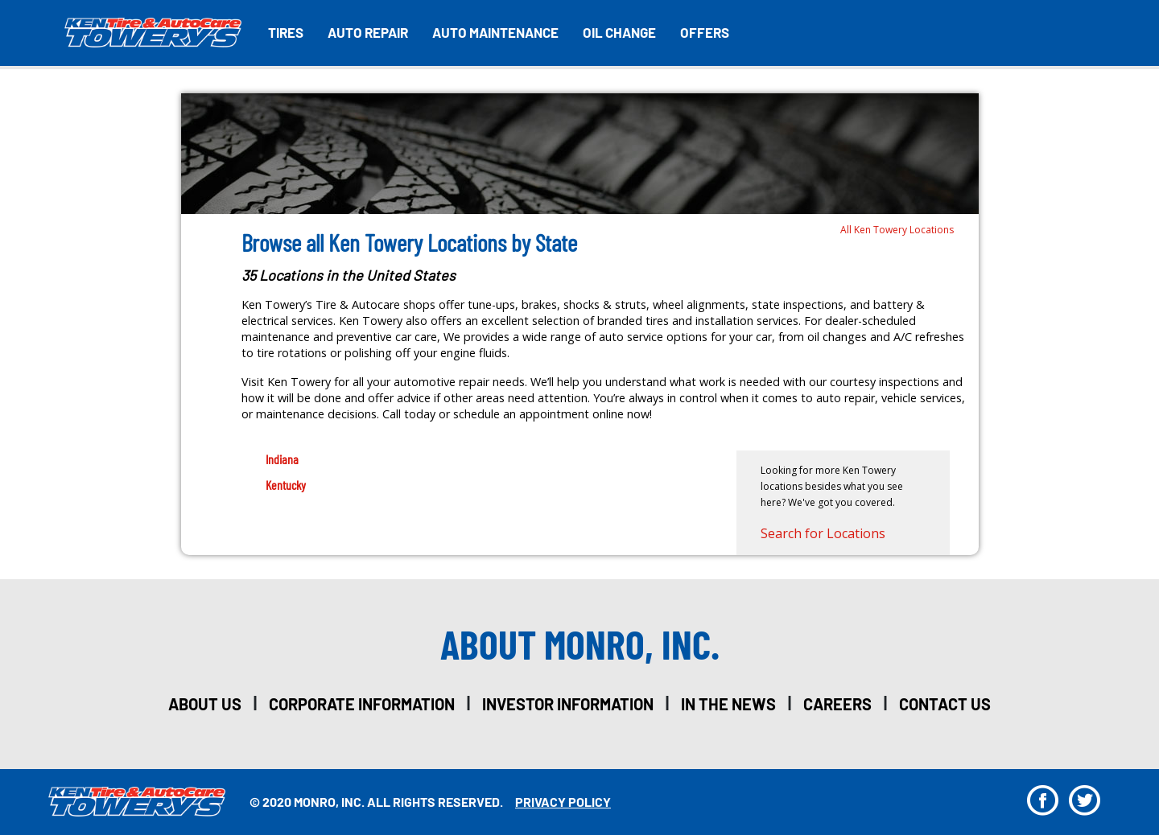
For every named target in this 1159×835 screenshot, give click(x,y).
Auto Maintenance (495, 32)
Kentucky (286, 484)
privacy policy (563, 801)
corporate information (362, 704)
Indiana (282, 459)
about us (204, 704)
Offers (704, 32)
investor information (568, 704)
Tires (285, 32)
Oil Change (619, 32)
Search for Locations (823, 533)
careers (837, 704)
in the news (728, 704)
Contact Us (945, 704)
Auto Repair (368, 32)
